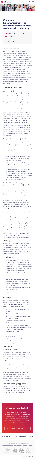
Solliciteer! (6, 397)
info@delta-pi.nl (23, 436)
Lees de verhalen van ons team (14, 428)
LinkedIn (31, 436)
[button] (33, 2)
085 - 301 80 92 (10, 436)
